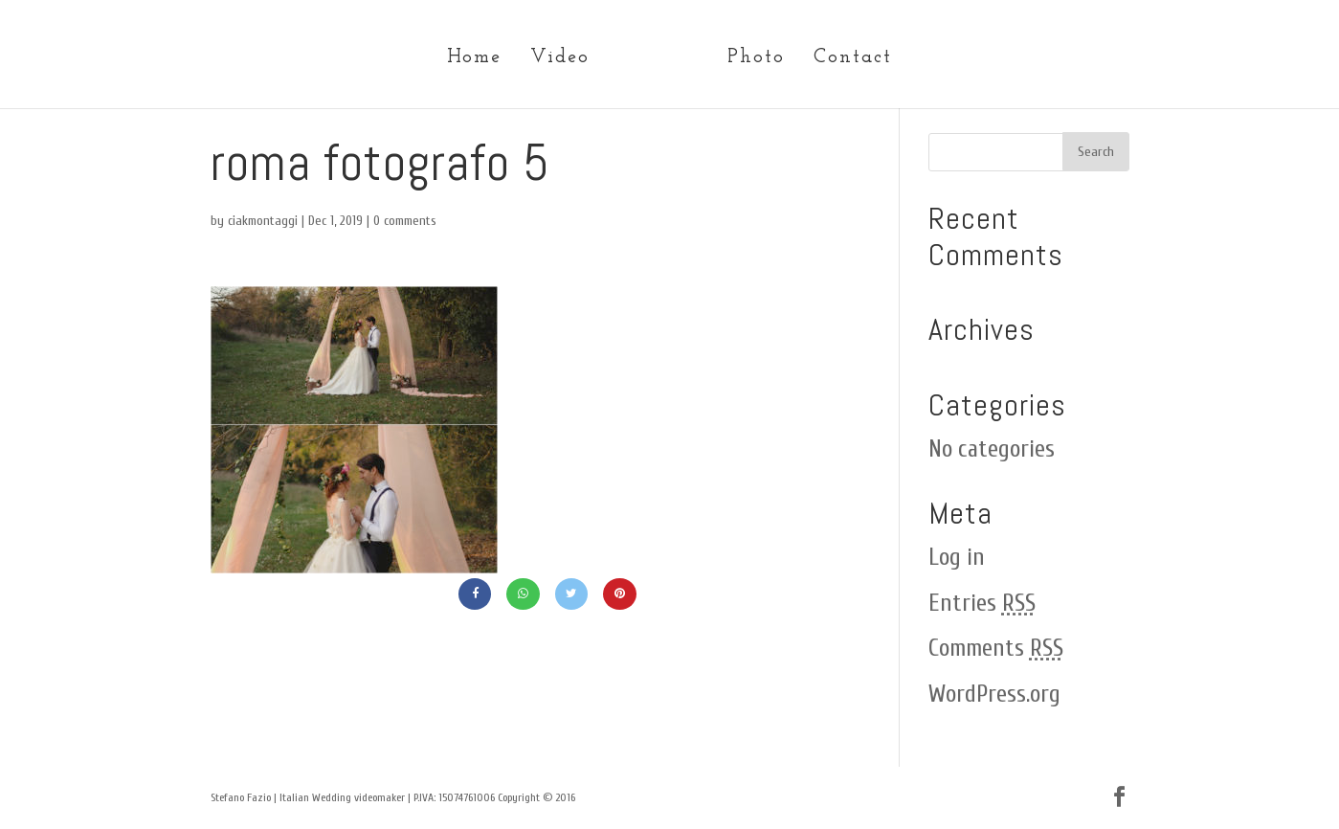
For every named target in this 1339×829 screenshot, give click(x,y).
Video (560, 59)
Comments (995, 648)
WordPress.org (994, 694)
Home (474, 59)
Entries (982, 603)
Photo (756, 59)
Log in (956, 557)
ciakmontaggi (263, 221)
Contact (853, 59)
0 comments (404, 221)
